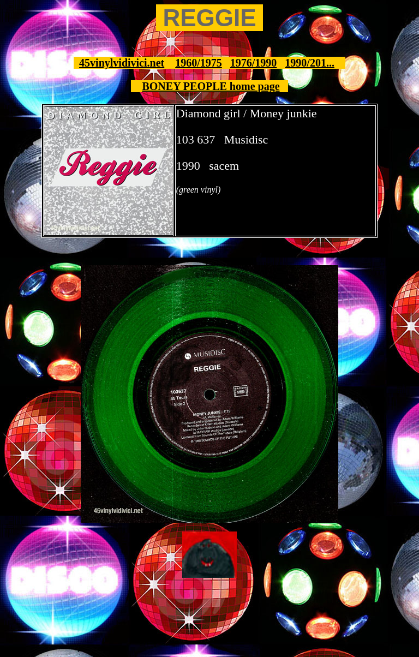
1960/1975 (198, 63)
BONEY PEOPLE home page (210, 86)
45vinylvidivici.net (121, 63)
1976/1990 (253, 63)
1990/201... (309, 63)
